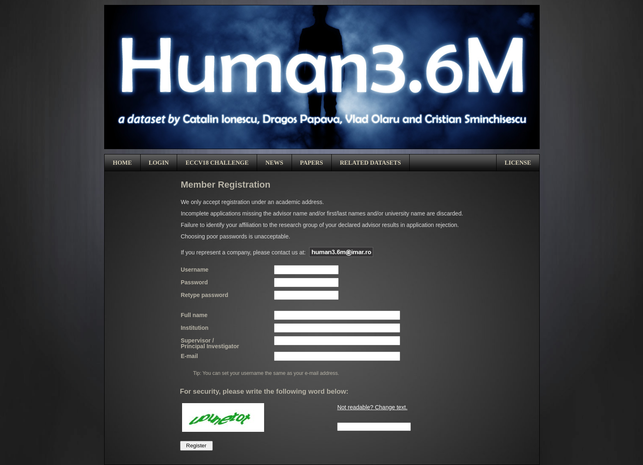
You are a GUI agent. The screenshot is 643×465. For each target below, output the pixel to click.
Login (159, 162)
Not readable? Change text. (372, 407)
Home (122, 162)
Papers (311, 162)
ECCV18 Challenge (217, 162)
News (274, 162)
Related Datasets (370, 162)
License (518, 162)
